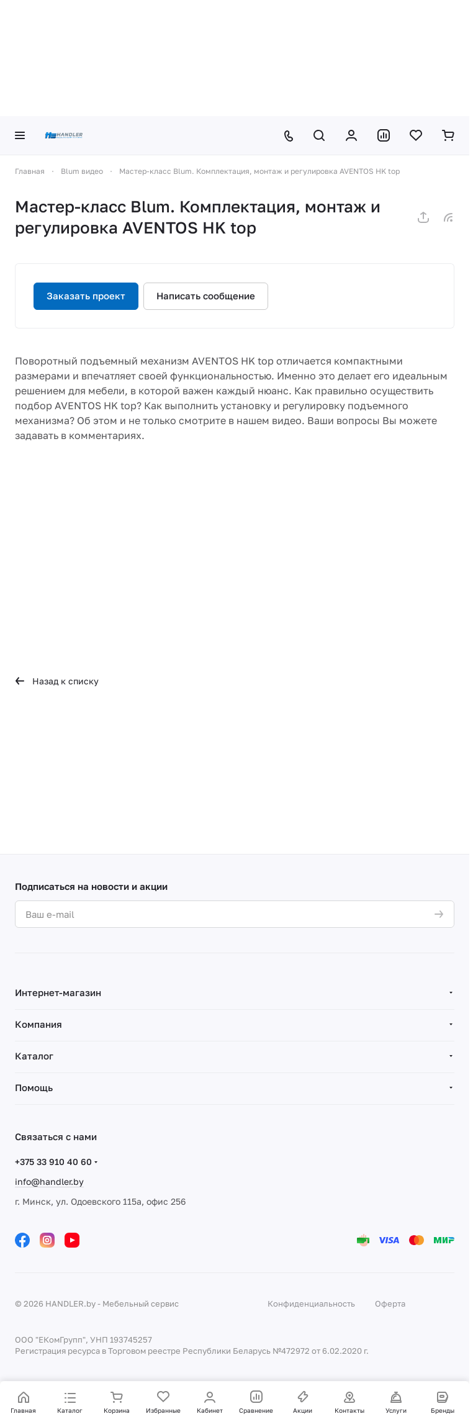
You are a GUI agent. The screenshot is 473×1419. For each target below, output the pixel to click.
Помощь (34, 1087)
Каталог (34, 1055)
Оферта (390, 1303)
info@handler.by (49, 1181)
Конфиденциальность (311, 1303)
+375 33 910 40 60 (53, 1161)
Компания (38, 1024)
